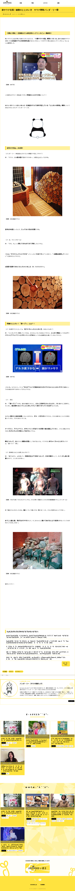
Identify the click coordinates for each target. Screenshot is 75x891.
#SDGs (66, 746)
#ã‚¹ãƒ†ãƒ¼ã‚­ (42, 823)
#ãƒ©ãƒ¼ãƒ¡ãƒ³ (35, 818)
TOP (2, 675)
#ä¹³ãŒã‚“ (71, 746)
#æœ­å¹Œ (14, 742)
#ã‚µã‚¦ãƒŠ (33, 746)
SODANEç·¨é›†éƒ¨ (36, 808)
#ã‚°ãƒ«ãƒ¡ (29, 820)
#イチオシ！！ (18, 671)
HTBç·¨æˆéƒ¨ (11, 841)
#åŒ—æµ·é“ (9, 742)
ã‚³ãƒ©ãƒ (3, 742)
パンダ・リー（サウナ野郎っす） (18, 14)
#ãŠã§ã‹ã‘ (5, 744)
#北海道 (5, 671)
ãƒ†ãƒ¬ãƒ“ (29, 818)
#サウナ (11, 671)
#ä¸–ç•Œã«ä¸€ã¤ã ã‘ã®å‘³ (33, 823)
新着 (21, 3)
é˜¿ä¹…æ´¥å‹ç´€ (61, 735)
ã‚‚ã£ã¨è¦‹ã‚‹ (66, 663)
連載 (58, 3)
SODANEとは (33, 884)
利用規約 (42, 884)
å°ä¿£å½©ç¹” (11, 735)
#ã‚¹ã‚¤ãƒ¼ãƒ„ (69, 818)
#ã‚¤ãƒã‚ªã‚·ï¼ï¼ (43, 818)
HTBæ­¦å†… (10, 763)
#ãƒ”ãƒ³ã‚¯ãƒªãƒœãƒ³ (60, 746)
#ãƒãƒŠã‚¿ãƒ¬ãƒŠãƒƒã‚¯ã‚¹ (12, 850)
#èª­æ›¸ (7, 773)
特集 (32, 3)
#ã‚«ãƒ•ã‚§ (59, 818)
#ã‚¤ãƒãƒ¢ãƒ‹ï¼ (60, 820)
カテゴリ (45, 3)
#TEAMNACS (20, 850)
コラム (7, 675)
